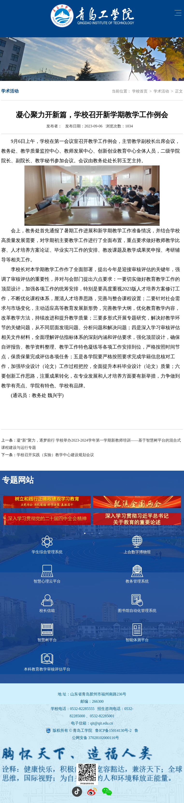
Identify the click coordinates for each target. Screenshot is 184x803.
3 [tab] (99, 533)
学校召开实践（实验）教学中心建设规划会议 (55, 455)
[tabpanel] (92, 513)
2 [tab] (92, 533)
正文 (179, 91)
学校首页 (140, 91)
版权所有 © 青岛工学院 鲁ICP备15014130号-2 (92, 730)
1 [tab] (84, 533)
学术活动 (161, 91)
